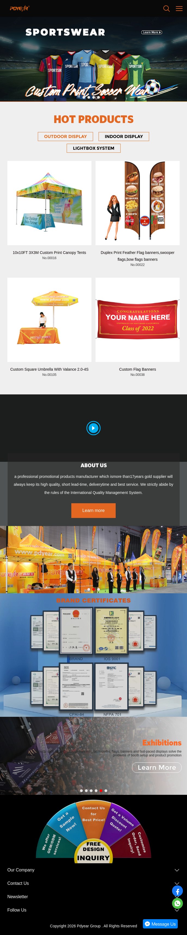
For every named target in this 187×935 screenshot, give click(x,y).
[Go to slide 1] (83, 97)
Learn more (93, 510)
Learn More (157, 767)
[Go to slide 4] (98, 97)
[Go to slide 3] (93, 97)
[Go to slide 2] (88, 97)
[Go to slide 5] (103, 97)
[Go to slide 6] (106, 790)
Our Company (21, 870)
